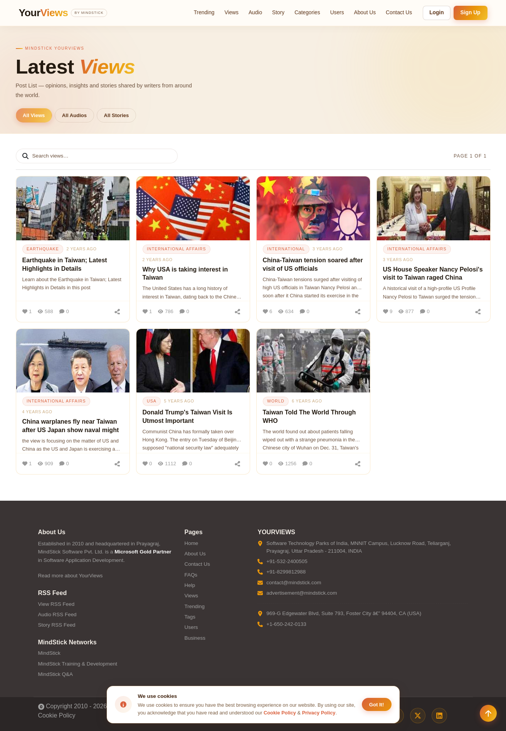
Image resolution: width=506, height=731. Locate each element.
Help (189, 585)
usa (151, 401)
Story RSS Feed (57, 625)
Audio (255, 12)
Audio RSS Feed (57, 614)
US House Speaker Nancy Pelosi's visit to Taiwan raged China (433, 273)
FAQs (190, 575)
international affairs (176, 248)
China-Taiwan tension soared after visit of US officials (313, 264)
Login (436, 12)
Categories (307, 12)
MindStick (49, 653)
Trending (204, 12)
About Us (365, 12)
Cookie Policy (57, 715)
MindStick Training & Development (77, 664)
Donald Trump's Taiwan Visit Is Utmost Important (187, 416)
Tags (189, 617)
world (275, 401)
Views (231, 12)
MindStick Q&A (55, 674)
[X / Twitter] (417, 715)
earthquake (43, 248)
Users (337, 12)
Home (191, 543)
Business (194, 638)
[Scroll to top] (488, 713)
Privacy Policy (319, 713)
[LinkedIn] (439, 715)
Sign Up (471, 12)
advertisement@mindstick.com (301, 593)
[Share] (117, 311)
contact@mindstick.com (293, 582)
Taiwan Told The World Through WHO (309, 416)
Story (278, 12)
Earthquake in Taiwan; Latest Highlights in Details (64, 264)
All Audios (74, 115)
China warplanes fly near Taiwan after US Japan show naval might (70, 425)
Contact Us (399, 12)
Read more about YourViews (70, 575)
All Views (34, 115)
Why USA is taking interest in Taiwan (185, 273)
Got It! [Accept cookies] (376, 705)
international (286, 248)
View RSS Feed (56, 604)
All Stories (116, 115)
